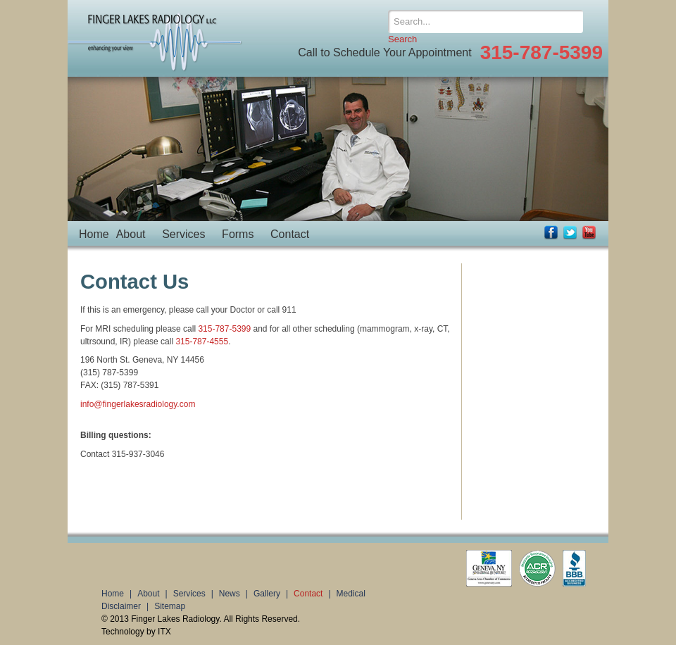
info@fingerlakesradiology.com (137, 404)
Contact (289, 234)
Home (94, 234)
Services (183, 234)
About (131, 234)
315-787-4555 (201, 341)
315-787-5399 (224, 329)
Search (402, 39)
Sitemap (169, 606)
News (229, 594)
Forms (238, 234)
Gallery (267, 594)
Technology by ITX (136, 632)
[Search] (485, 21)
